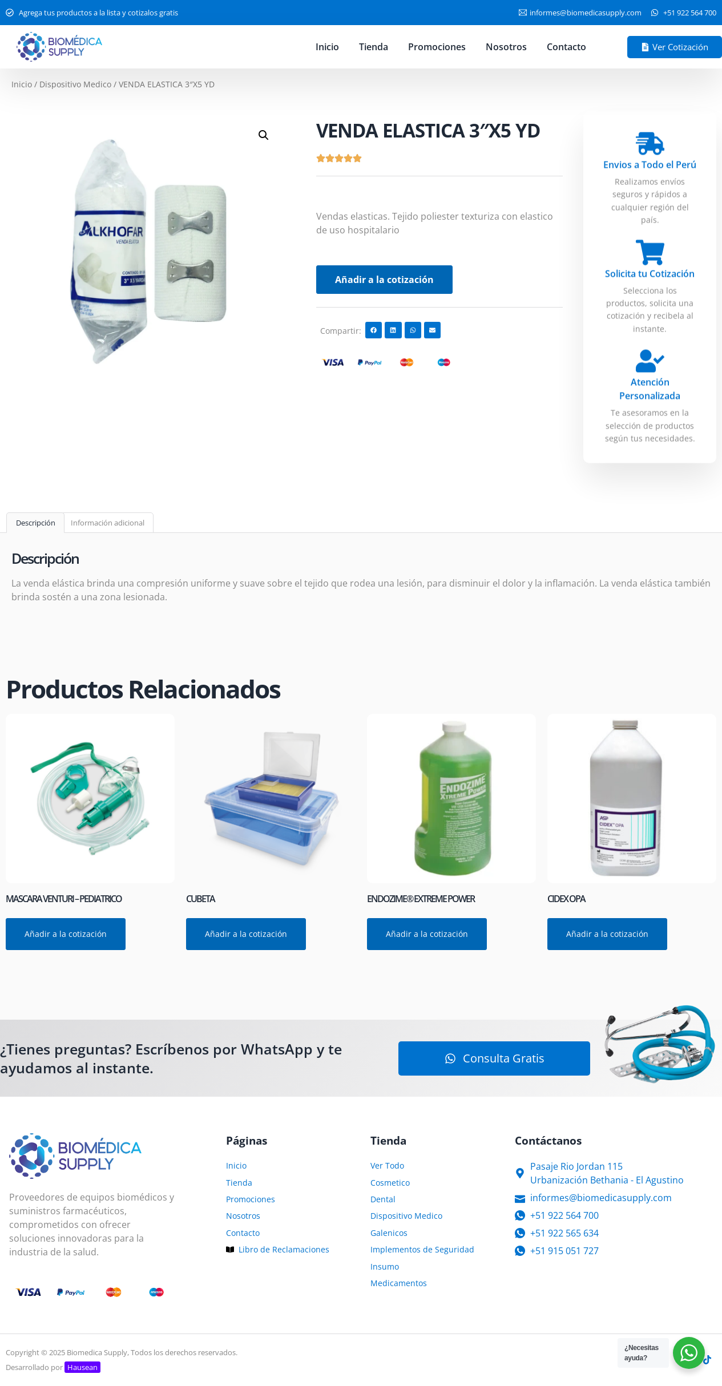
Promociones (437, 47)
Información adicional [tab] (107, 523)
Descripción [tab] (35, 523)
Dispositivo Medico (75, 84)
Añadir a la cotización (384, 279)
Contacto (566, 47)
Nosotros (506, 47)
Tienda (373, 47)
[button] (263, 135)
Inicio (327, 47)
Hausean (82, 1367)
